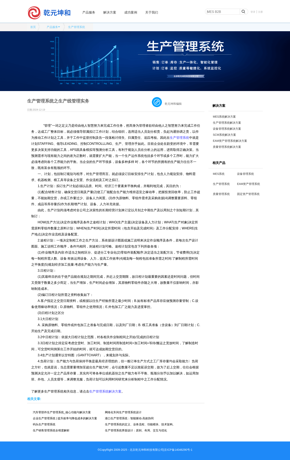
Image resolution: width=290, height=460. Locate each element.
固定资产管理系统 (248, 194)
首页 (33, 27)
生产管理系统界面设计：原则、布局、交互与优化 (136, 430)
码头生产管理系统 (44, 424)
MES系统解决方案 (224, 116)
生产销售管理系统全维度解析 (51, 430)
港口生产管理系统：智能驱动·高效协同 (129, 418)
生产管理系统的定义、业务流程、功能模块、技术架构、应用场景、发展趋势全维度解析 (140, 424)
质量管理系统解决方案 (227, 146)
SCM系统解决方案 (224, 134)
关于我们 (151, 12)
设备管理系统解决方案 (227, 128)
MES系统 (219, 173)
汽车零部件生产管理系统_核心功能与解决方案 (62, 412)
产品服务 (88, 12)
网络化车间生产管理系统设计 (123, 412)
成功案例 (130, 12)
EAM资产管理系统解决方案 (230, 140)
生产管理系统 (76, 27)
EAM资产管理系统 (248, 183)
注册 (260, 11)
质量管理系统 (221, 194)
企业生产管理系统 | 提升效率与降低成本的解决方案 (65, 418)
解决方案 (109, 12)
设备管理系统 (245, 173)
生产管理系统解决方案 (227, 122)
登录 (253, 11)
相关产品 (218, 163)
